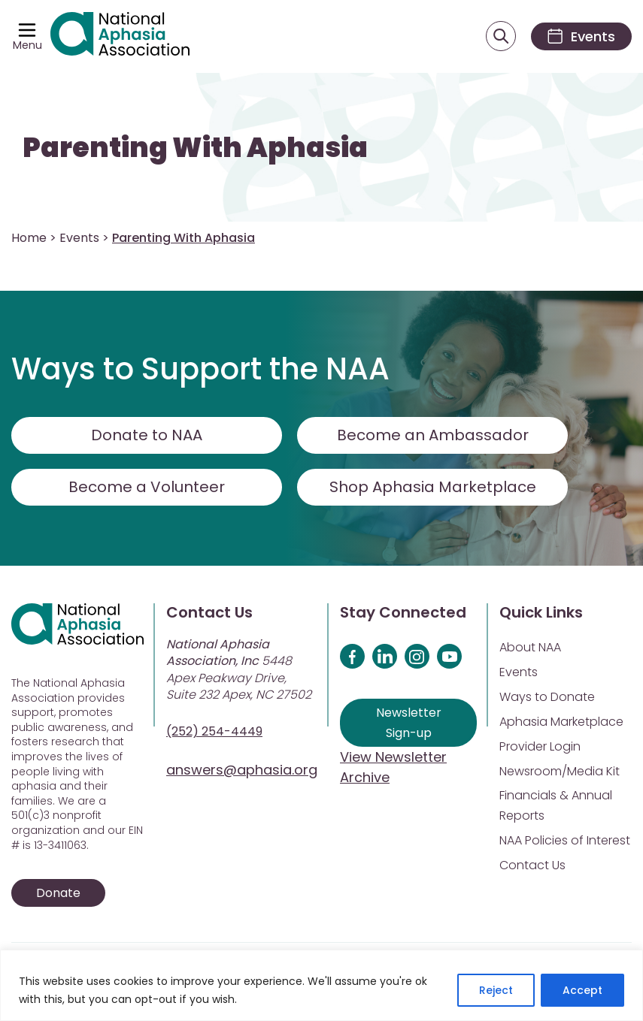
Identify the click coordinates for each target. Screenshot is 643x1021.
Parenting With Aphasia (195, 147)
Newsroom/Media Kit (559, 771)
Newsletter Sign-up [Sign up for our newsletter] (408, 723)
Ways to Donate (547, 696)
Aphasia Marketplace (561, 721)
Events (79, 237)
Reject (496, 990)
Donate (58, 893)
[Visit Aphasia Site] (120, 36)
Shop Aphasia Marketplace (432, 486)
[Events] (581, 36)
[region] (321, 985)
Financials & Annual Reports (555, 805)
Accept (582, 990)
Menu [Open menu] (27, 45)
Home (29, 237)
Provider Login (540, 746)
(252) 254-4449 (214, 731)
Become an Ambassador (433, 435)
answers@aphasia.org (241, 769)
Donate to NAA (146, 435)
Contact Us (532, 865)
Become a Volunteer (146, 486)
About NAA (530, 647)
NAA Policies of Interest (564, 840)
